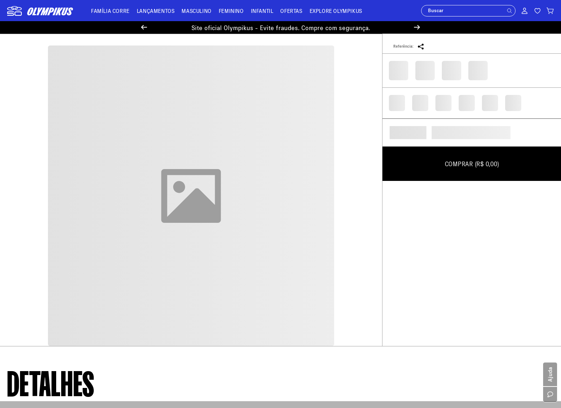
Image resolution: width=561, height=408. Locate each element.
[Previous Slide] (144, 27)
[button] (509, 11)
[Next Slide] (417, 27)
